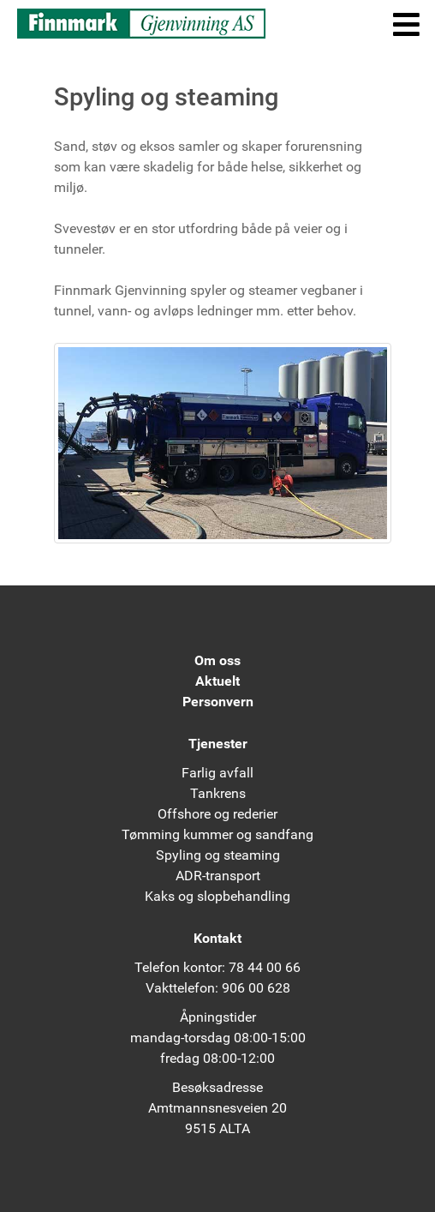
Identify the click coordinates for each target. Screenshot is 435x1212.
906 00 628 (256, 988)
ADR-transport (218, 875)
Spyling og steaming (218, 855)
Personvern (217, 701)
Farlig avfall (217, 773)
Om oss (217, 660)
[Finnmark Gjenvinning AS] (141, 23)
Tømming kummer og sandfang (217, 834)
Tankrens (218, 793)
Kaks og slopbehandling (217, 896)
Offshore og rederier (217, 814)
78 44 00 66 (265, 967)
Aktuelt (217, 681)
